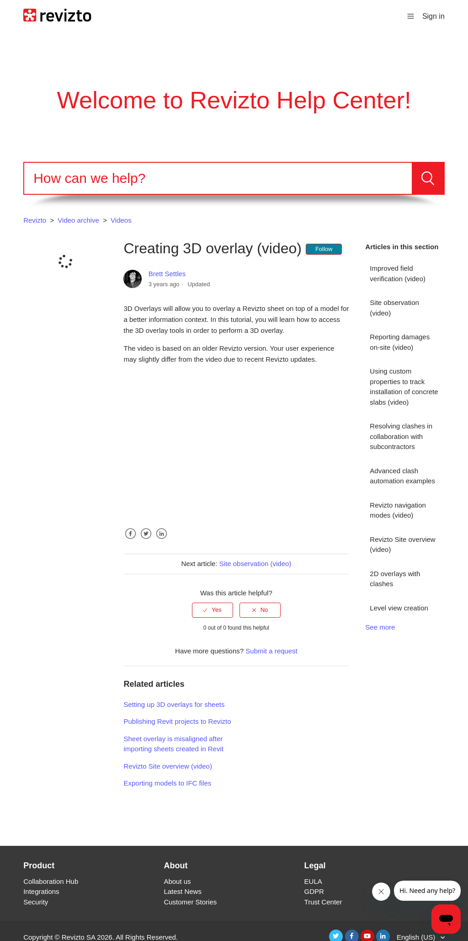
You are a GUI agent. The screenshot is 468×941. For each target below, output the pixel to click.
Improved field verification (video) (397, 273)
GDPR (314, 891)
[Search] (218, 178)
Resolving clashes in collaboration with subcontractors (401, 436)
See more (380, 627)
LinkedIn (162, 541)
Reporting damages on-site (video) (400, 342)
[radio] (212, 610)
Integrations (41, 891)
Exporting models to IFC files (167, 783)
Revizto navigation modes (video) (398, 510)
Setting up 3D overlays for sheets (173, 704)
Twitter (146, 541)
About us (177, 881)
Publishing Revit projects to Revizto (177, 721)
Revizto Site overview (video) (402, 544)
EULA (313, 881)
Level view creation (399, 608)
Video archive (78, 220)
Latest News (183, 891)
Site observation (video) (394, 308)
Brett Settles (167, 274)
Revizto (34, 220)
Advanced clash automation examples (402, 476)
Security (35, 902)
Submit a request (271, 651)
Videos (121, 220)
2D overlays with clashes (395, 579)
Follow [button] (324, 249)
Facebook (130, 541)
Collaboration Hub (50, 881)
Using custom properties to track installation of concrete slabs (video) (404, 386)
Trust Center (323, 902)
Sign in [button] (433, 16)
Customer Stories (190, 902)
